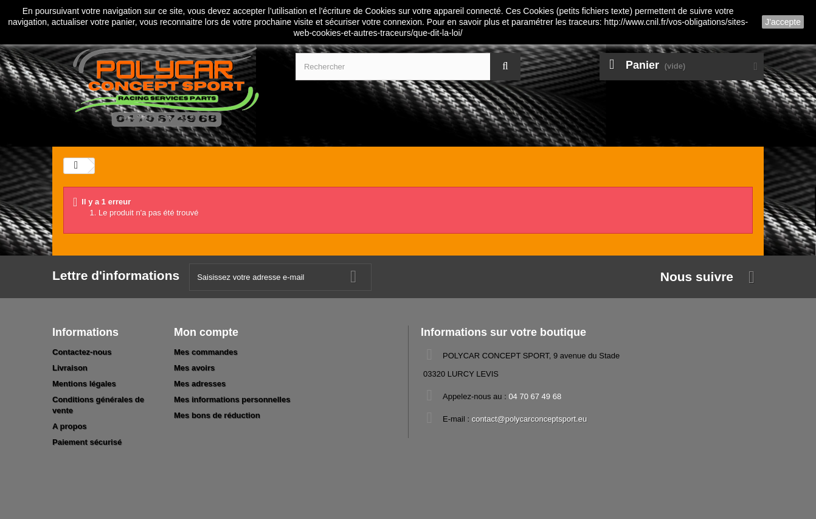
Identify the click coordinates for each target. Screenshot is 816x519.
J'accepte (783, 22)
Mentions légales (84, 383)
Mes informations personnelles (232, 399)
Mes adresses (200, 383)
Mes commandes (206, 352)
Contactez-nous (82, 352)
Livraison (70, 367)
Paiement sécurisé (87, 442)
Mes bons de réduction (217, 415)
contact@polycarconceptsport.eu (529, 418)
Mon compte (206, 332)
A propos (69, 426)
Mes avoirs (194, 367)
